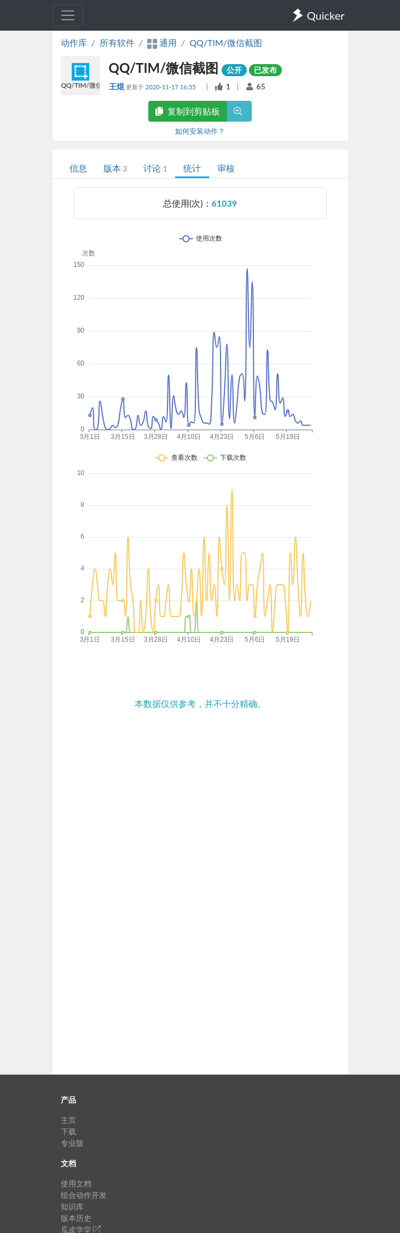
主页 (68, 1119)
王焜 (117, 86)
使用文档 (76, 1183)
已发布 (265, 70)
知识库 (72, 1206)
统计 (192, 168)
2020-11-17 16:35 (172, 86)
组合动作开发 (84, 1195)
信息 (78, 168)
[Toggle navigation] (68, 15)
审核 (226, 168)
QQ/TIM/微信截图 (225, 42)
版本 (115, 168)
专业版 (72, 1143)
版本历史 (76, 1218)
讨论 (155, 168)
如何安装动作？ (200, 131)
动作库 (74, 42)
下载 (68, 1131)
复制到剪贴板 (187, 111)
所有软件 (117, 42)
